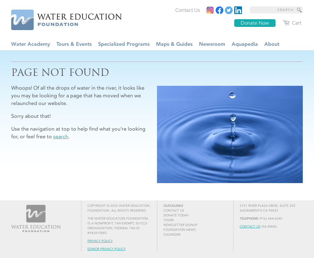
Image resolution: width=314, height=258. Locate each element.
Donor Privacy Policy (106, 249)
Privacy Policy (100, 241)
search (60, 136)
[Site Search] (299, 9)
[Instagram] (210, 10)
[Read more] (238, 10)
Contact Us (250, 227)
